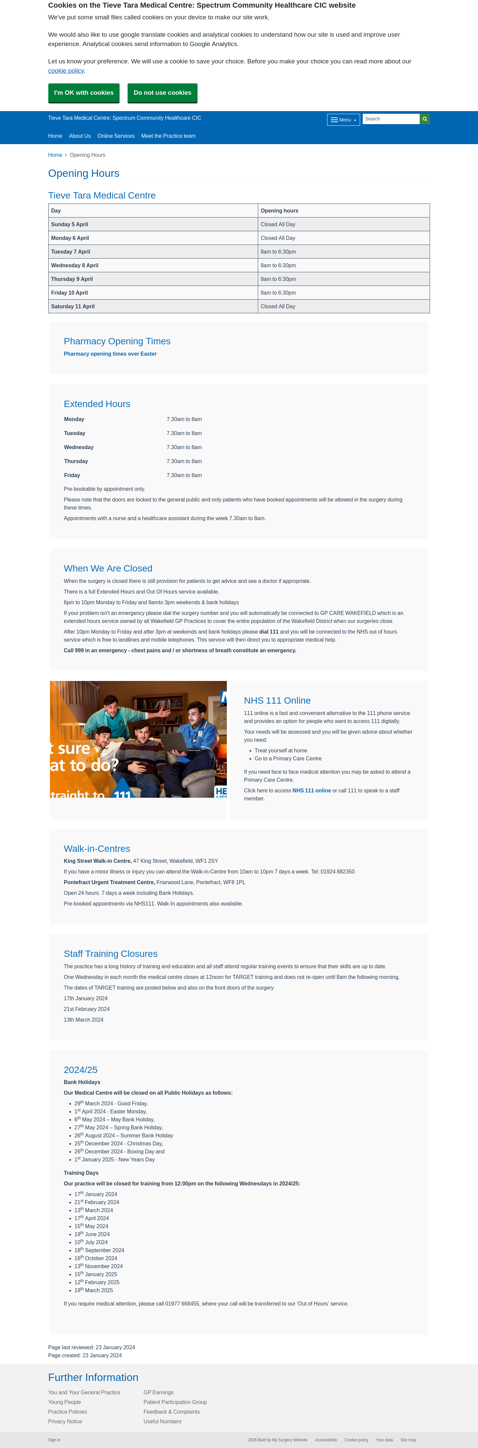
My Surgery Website (289, 1440)
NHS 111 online (311, 790)
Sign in (54, 1440)
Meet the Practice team (168, 135)
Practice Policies (67, 1411)
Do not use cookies (162, 92)
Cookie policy (356, 1440)
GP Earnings (159, 1392)
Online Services (116, 135)
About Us (80, 135)
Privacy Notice (65, 1421)
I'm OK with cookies (84, 92)
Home (55, 154)
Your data (384, 1440)
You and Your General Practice (84, 1392)
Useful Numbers (163, 1421)
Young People (64, 1402)
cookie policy (66, 70)
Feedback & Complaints (172, 1411)
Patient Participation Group (175, 1402)
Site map (408, 1440)
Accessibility (326, 1440)
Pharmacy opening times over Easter (110, 353)
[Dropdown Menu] (343, 120)
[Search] (391, 119)
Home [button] (55, 135)
